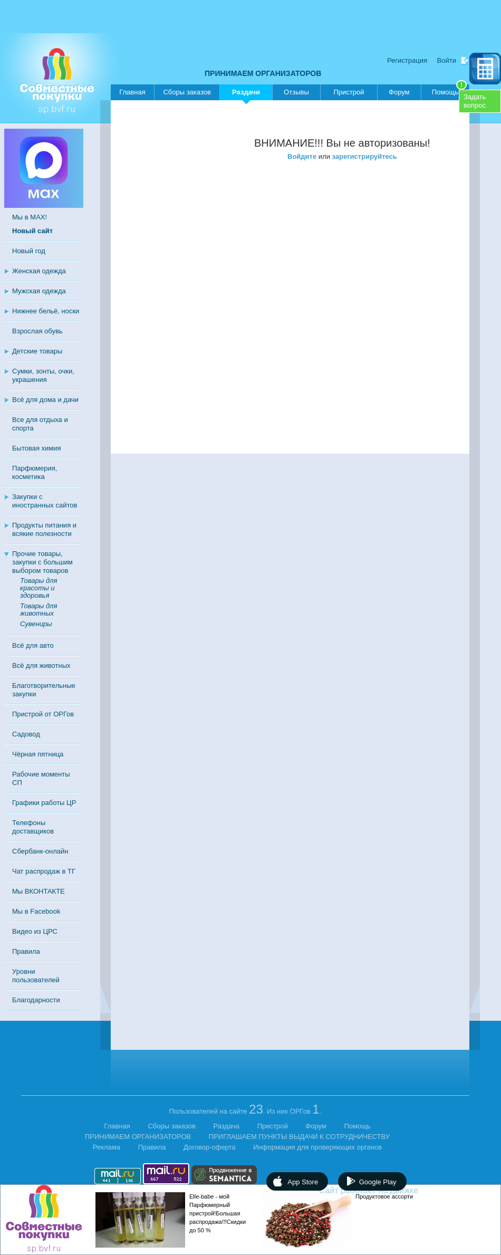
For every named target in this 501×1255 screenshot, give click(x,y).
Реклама (106, 1147)
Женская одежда (39, 271)
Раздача (227, 1126)
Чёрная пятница (37, 754)
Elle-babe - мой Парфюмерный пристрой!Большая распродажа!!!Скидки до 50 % (217, 1213)
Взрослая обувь (37, 331)
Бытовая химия (36, 448)
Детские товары (37, 351)
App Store (302, 1182)
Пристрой (348, 92)
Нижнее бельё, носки (45, 311)
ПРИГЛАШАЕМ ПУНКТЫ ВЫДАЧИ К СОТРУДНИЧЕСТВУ (299, 1137)
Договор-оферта (210, 1147)
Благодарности (36, 1000)
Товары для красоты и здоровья (38, 588)
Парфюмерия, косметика (34, 472)
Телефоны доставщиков (33, 827)
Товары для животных (38, 609)
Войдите (301, 156)
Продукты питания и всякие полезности (44, 529)
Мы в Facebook (36, 911)
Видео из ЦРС (34, 931)
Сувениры (36, 624)
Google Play (378, 1182)
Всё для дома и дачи (45, 400)
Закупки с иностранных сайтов (44, 501)
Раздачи (246, 94)
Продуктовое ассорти (384, 1196)
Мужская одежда (39, 291)
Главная (132, 92)
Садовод (26, 734)
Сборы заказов (186, 92)
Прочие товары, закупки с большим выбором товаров (42, 562)
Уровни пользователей (36, 975)
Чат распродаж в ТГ (43, 871)
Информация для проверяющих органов (317, 1147)
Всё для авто (33, 645)
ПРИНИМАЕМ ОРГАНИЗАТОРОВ (263, 73)
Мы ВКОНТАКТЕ (38, 891)
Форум (399, 92)
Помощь (449, 90)
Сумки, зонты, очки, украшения (43, 375)
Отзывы (296, 92)
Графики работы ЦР (44, 803)
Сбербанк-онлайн (40, 851)
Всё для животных (41, 665)
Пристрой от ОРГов (43, 714)
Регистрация (407, 60)
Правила (26, 951)
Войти (446, 60)
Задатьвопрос (475, 101)
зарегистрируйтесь (364, 156)
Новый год (28, 251)
